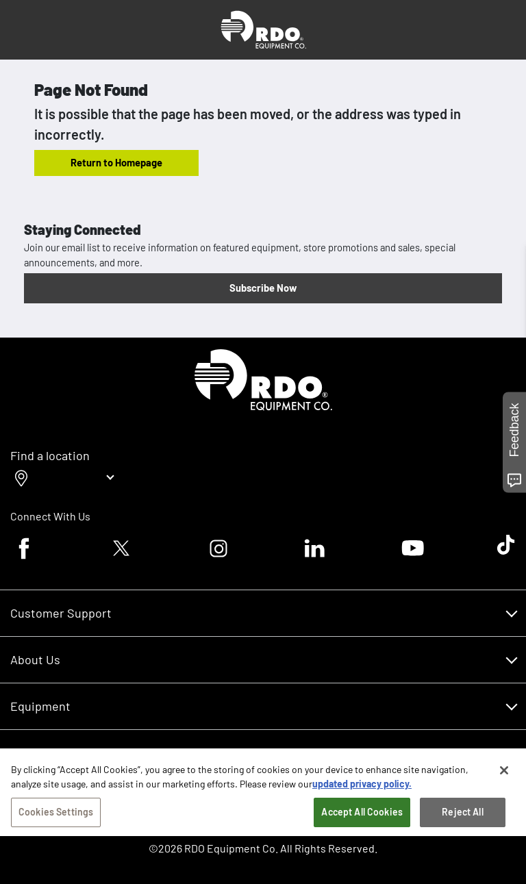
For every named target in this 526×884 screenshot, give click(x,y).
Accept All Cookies (362, 818)
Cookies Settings (55, 818)
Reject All (462, 818)
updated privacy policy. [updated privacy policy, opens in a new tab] (362, 790)
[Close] (504, 777)
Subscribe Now (263, 287)
